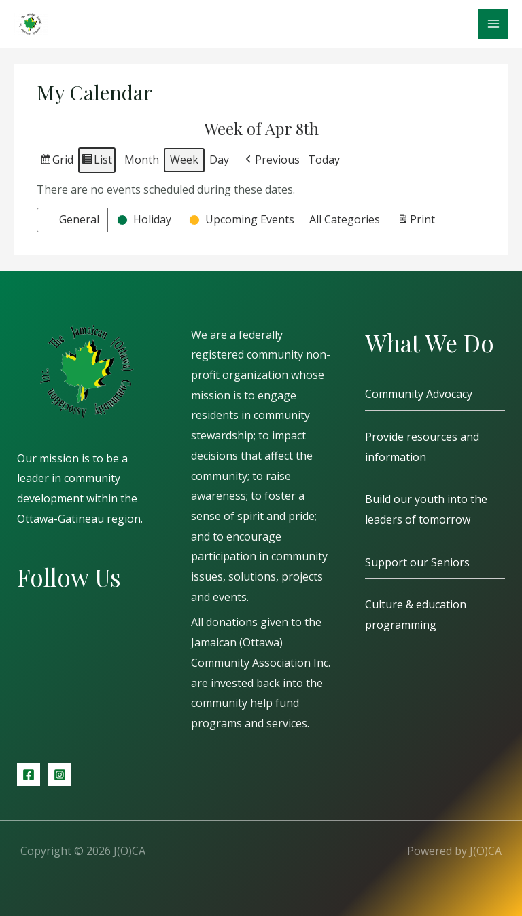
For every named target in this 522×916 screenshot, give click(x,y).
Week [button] (184, 159)
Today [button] (324, 159)
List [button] (96, 162)
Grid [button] (56, 162)
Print (416, 221)
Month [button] (141, 159)
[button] (271, 160)
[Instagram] (59, 774)
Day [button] (219, 159)
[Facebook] (28, 774)
